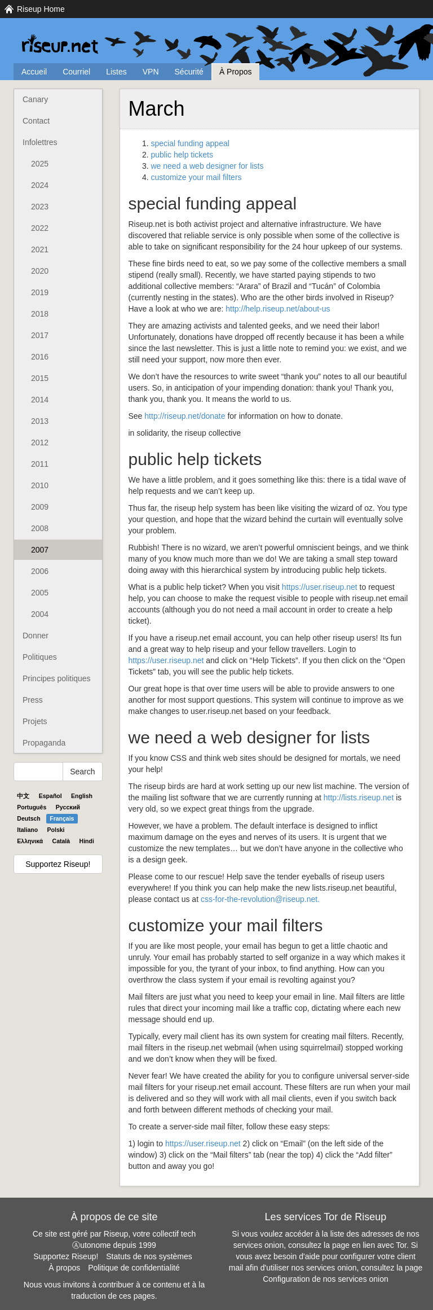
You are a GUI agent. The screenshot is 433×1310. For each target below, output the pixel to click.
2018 (39, 313)
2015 (39, 378)
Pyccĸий (68, 807)
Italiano (27, 829)
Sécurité (189, 71)
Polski (56, 829)
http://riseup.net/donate (184, 415)
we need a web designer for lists (207, 165)
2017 (39, 335)
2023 (39, 206)
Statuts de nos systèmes (149, 1256)
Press (33, 699)
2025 (39, 163)
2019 (39, 292)
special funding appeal (190, 143)
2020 (39, 270)
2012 (39, 442)
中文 (23, 795)
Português (31, 807)
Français (62, 818)
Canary (35, 99)
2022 (39, 228)
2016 (39, 356)
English (81, 795)
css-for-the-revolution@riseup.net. (260, 899)
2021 (39, 249)
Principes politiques (57, 678)
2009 (39, 506)
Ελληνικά (30, 841)
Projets (35, 721)
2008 (39, 528)
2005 (39, 592)
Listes (116, 71)
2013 (39, 421)
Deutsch (28, 818)
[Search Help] (38, 771)
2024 (39, 185)
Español (50, 795)
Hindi (86, 841)
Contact (36, 120)
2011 (39, 463)
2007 (39, 549)
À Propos (235, 71)
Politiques (40, 656)
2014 (39, 399)
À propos (64, 1267)
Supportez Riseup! (57, 864)
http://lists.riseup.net (359, 797)
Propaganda (44, 742)
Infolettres (40, 142)
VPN (151, 71)
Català (61, 841)
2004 (39, 614)
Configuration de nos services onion (325, 1278)
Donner (35, 635)
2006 (39, 571)
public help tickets (182, 154)
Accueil (34, 71)
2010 (39, 485)
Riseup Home (41, 9)
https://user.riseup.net (319, 587)
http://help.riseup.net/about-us (278, 308)
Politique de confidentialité (134, 1267)
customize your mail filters (196, 177)
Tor (401, 1245)
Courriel (76, 71)
